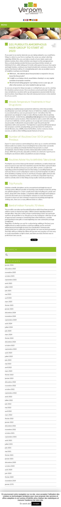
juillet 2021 (9, 444)
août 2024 (8, 323)
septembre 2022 (11, 393)
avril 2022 (8, 411)
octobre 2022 (9, 389)
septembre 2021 (11, 437)
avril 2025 (8, 298)
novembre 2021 (10, 429)
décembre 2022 (10, 382)
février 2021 (9, 455)
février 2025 (9, 305)
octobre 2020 (9, 466)
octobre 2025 (9, 276)
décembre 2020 (10, 462)
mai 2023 (8, 364)
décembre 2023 (10, 342)
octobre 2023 (9, 345)
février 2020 (9, 477)
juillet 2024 (9, 327)
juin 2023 (8, 360)
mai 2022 (8, 407)
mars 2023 (8, 371)
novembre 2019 (10, 481)
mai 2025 (8, 294)
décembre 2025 (10, 269)
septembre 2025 (11, 280)
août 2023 (8, 353)
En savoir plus (25, 504)
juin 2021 (8, 448)
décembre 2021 (10, 426)
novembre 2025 (10, 272)
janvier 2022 (9, 422)
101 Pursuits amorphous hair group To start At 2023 (28, 47)
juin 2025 (8, 291)
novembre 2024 (10, 316)
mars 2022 (8, 415)
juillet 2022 (9, 400)
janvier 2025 (9, 309)
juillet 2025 (9, 287)
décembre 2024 (10, 312)
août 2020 (8, 470)
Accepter (36, 504)
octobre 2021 (9, 433)
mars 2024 (8, 334)
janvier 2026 (9, 265)
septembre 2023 (11, 349)
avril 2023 (8, 367)
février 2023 (9, 375)
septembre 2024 (11, 320)
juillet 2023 (9, 356)
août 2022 (8, 396)
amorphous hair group (33, 117)
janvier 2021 (9, 459)
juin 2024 (8, 331)
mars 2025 (8, 301)
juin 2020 (8, 473)
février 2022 (9, 418)
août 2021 (8, 440)
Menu (4, 25)
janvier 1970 (9, 484)
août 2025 (8, 283)
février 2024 (9, 338)
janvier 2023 (9, 378)
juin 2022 (8, 404)
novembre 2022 (10, 386)
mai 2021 (8, 451)
